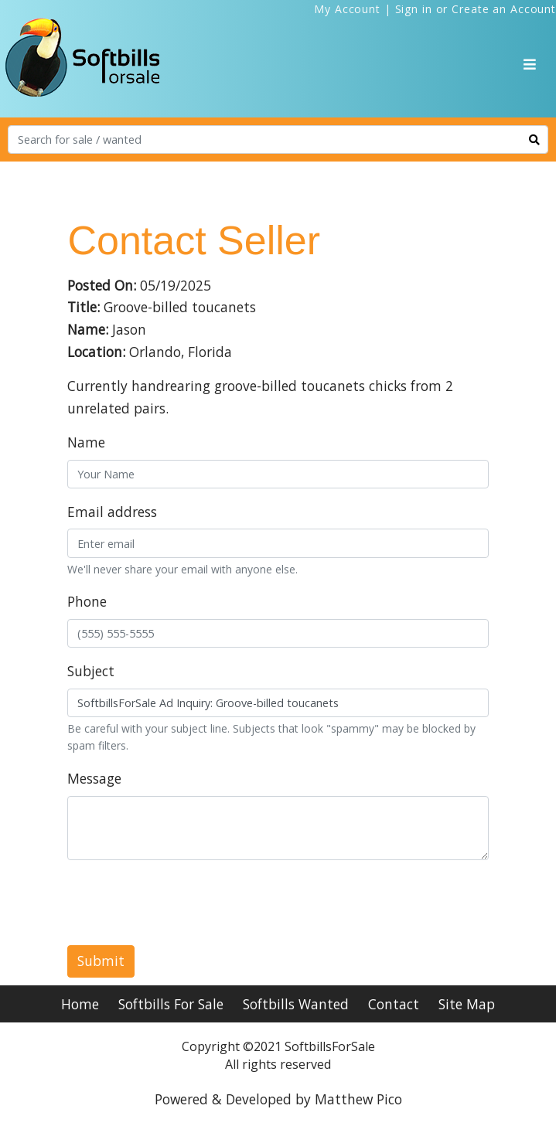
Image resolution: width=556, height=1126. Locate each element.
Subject (90, 671)
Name (86, 442)
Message (94, 778)
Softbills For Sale (170, 1004)
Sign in (413, 9)
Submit (101, 960)
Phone (87, 601)
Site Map (466, 1004)
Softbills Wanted (296, 1004)
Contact (393, 1004)
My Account (347, 9)
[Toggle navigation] (529, 64)
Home (80, 1004)
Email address (112, 511)
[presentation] (184, 903)
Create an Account (504, 9)
